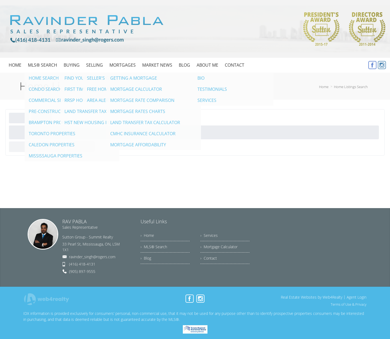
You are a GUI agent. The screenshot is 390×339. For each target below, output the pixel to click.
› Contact (208, 258)
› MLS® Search (154, 246)
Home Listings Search (351, 86)
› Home (147, 235)
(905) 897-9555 (82, 271)
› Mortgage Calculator (219, 246)
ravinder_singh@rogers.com (92, 256)
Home (324, 86)
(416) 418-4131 (82, 264)
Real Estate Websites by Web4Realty (311, 297)
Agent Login (356, 297)
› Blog (146, 258)
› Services (209, 235)
